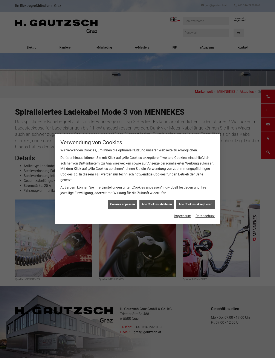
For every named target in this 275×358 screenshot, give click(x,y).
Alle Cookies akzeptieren (195, 199)
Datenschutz (205, 210)
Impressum (182, 210)
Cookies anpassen (122, 199)
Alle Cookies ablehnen (157, 199)
